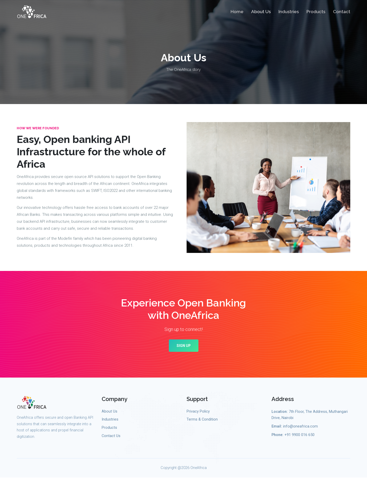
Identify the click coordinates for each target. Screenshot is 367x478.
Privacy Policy (198, 411)
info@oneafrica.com (300, 426)
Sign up (183, 346)
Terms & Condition (202, 419)
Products (316, 11)
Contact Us (111, 436)
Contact (341, 11)
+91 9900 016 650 (299, 435)
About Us (261, 11)
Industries (288, 11)
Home (237, 11)
